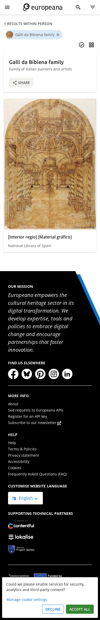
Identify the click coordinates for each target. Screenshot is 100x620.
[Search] (78, 7)
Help (12, 442)
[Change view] (91, 45)
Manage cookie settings (26, 599)
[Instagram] (54, 374)
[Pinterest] (40, 374)
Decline (53, 609)
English (23, 498)
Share (21, 82)
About (13, 403)
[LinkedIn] (67, 374)
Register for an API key (27, 416)
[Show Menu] (7, 7)
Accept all (79, 609)
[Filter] (93, 7)
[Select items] (81, 45)
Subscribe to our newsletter (34, 422)
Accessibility (18, 461)
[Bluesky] (27, 374)
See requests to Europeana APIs (35, 410)
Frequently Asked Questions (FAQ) (37, 474)
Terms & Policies (22, 448)
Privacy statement (23, 455)
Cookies (14, 467)
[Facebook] (13, 374)
